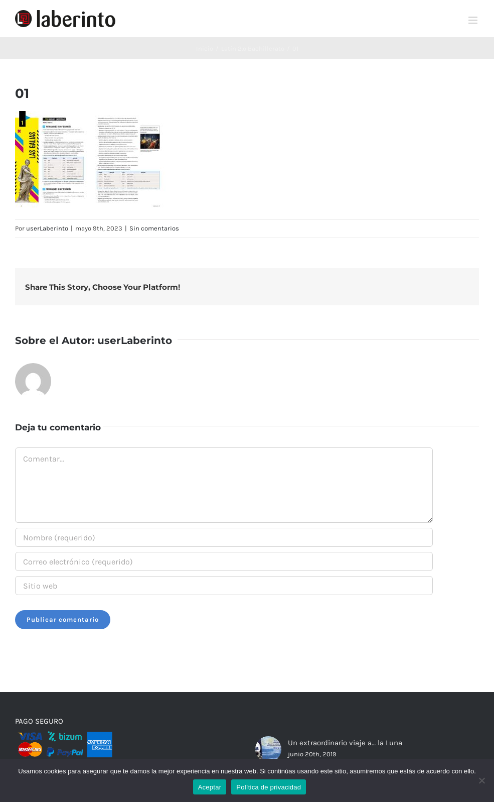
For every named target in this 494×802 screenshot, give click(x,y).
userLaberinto (47, 228)
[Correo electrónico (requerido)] (224, 561)
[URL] (224, 585)
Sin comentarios (154, 228)
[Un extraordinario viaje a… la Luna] (268, 749)
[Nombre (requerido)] (224, 537)
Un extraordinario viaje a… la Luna (345, 742)
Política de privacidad (268, 787)
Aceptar (210, 787)
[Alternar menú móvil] (473, 20)
